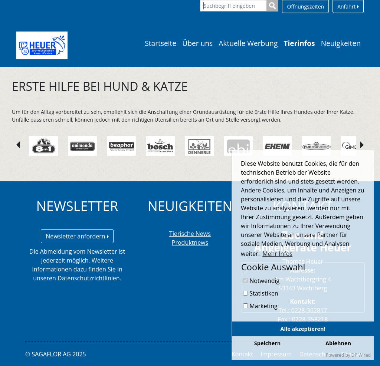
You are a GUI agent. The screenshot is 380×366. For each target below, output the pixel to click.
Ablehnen (338, 343)
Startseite (160, 43)
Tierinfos (299, 43)
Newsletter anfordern (77, 236)
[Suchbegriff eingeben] (233, 5)
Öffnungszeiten (305, 6)
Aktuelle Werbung (248, 43)
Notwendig (261, 281)
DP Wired (361, 355)
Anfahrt (348, 6)
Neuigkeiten (341, 43)
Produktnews (190, 242)
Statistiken (260, 293)
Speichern (267, 343)
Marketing (260, 306)
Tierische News (190, 234)
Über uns (197, 43)
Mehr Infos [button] (277, 254)
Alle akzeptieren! (303, 328)
